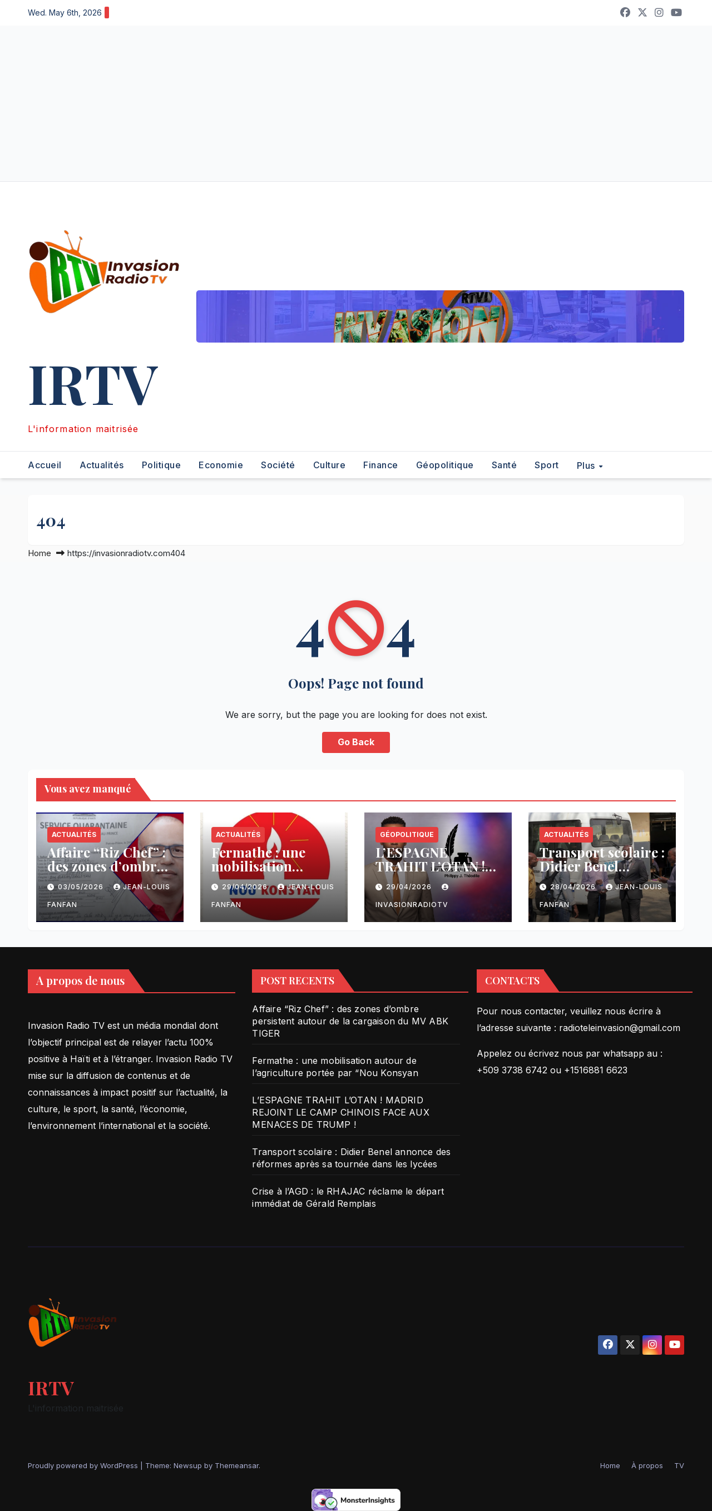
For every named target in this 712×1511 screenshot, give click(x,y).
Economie (221, 464)
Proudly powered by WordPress (84, 1465)
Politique (161, 464)
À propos (647, 1465)
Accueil (45, 464)
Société (278, 464)
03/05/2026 (82, 887)
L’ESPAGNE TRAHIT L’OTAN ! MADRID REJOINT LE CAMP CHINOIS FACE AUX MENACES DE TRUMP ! (340, 1112)
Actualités (102, 464)
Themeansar (237, 1465)
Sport (547, 464)
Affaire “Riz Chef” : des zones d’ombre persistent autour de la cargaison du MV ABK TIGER (350, 1021)
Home (39, 553)
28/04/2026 (574, 887)
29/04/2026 (246, 887)
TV (679, 1465)
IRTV (92, 382)
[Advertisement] (334, 103)
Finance (380, 464)
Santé (504, 464)
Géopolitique (445, 464)
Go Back (356, 742)
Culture (329, 464)
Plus (587, 464)
